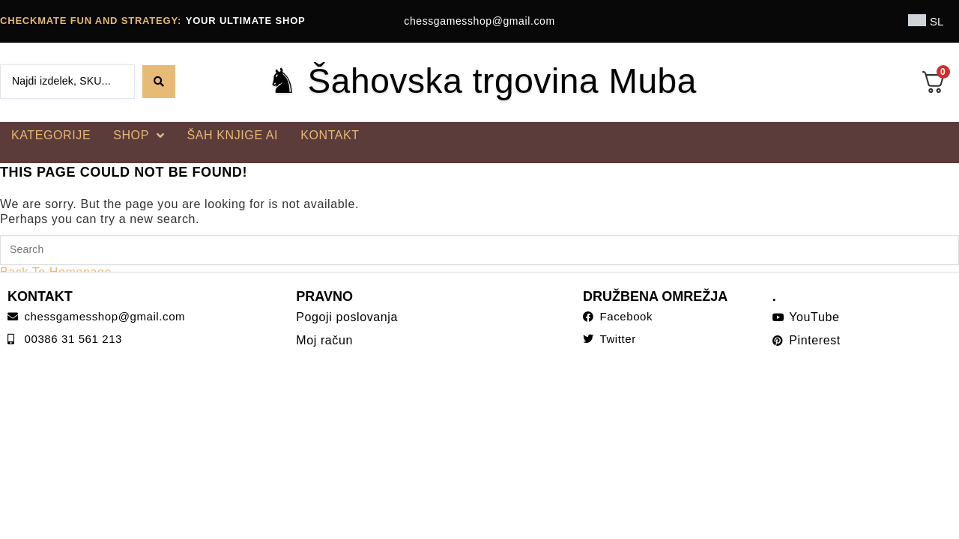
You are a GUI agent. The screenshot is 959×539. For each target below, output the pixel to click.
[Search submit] (158, 81)
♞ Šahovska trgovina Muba (482, 80)
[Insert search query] (479, 250)
